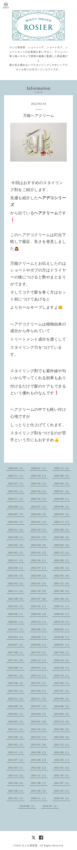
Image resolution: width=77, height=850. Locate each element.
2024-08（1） (16, 506)
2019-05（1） (62, 629)
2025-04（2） (62, 483)
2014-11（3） (39, 698)
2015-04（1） (39, 690)
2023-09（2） (62, 529)
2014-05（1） (16, 714)
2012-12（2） (62, 744)
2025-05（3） (39, 483)
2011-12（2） (16, 775)
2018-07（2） (16, 644)
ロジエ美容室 (30, 845)
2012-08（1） (62, 752)
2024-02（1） (16, 521)
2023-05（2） (16, 545)
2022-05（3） (16, 575)
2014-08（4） (16, 706)
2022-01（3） (39, 583)
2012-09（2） (39, 752)
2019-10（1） (62, 621)
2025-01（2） (62, 491)
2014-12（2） (16, 698)
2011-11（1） (39, 775)
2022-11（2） (16, 560)
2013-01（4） (39, 744)
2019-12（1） (39, 621)
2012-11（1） (16, 752)
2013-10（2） (39, 729)
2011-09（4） (16, 783)
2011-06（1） (16, 790)
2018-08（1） (62, 637)
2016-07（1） (39, 667)
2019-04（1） (16, 637)
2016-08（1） (16, 667)
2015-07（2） (39, 683)
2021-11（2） (16, 591)
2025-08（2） (62, 475)
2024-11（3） (16, 498)
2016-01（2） (16, 675)
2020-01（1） (16, 621)
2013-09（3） (62, 729)
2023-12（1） (62, 521)
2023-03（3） (62, 545)
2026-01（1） (39, 468)
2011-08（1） (39, 783)
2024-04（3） (39, 514)
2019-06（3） (39, 629)
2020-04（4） (39, 614)
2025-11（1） (16, 475)
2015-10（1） (62, 675)
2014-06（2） (62, 706)
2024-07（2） (39, 506)
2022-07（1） (39, 567)
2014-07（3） (39, 706)
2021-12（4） (62, 583)
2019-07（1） (16, 629)
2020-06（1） (16, 614)
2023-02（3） (16, 552)
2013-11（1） (16, 729)
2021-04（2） (62, 598)
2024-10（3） (39, 498)
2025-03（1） (16, 491)
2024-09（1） (62, 498)
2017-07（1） (39, 652)
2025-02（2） (39, 491)
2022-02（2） (16, 583)
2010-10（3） (62, 798)
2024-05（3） (16, 514)
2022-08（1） (16, 567)
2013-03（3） (16, 744)
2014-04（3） (39, 714)
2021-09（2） (62, 591)
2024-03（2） (62, 514)
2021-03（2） (16, 606)
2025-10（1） (39, 475)
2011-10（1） (62, 775)
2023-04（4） (39, 545)
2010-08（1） (28, 806)
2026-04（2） (16, 468)
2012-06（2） (39, 759)
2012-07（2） (16, 759)
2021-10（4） (39, 591)
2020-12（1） (62, 606)
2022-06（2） (62, 567)
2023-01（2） (39, 552)
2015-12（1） (39, 675)
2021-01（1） (39, 606)
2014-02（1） (16, 721)
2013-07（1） (39, 737)
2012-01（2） (62, 767)
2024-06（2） (62, 506)
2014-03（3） (62, 714)
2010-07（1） (51, 806)
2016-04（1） (62, 667)
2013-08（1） (16, 737)
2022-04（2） (39, 575)
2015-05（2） (16, 690)
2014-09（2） (62, 698)
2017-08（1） (16, 652)
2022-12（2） (62, 552)
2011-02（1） (16, 798)
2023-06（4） (62, 537)
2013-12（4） (62, 721)
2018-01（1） (62, 644)
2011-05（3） (39, 790)
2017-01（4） (16, 660)
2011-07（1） (62, 783)
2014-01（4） (39, 721)
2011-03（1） (62, 790)
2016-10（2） (62, 660)
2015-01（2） (62, 690)
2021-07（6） (39, 598)
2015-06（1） (62, 683)
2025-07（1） (16, 483)
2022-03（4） (62, 575)
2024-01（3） (39, 521)
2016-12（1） (39, 660)
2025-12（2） (62, 468)
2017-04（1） (62, 652)
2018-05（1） (39, 644)
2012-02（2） (39, 767)
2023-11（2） (16, 529)
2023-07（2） (39, 537)
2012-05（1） (62, 759)
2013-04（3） (62, 737)
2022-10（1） (39, 560)
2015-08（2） (16, 683)
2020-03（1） (62, 614)
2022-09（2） (62, 560)
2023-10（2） (39, 529)
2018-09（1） (39, 637)
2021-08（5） (16, 598)
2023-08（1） (16, 537)
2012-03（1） (16, 767)
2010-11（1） (39, 798)
